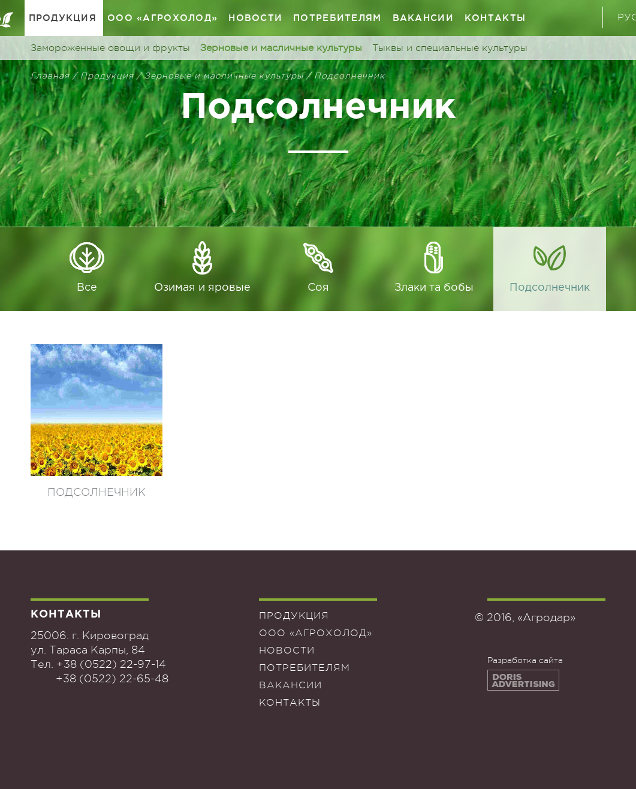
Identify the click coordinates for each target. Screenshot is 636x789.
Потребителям (337, 18)
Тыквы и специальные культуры (450, 48)
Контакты (495, 18)
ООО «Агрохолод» (162, 18)
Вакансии (423, 18)
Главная (50, 75)
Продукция (63, 18)
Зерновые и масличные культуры (281, 48)
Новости (255, 18)
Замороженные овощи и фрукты (110, 48)
